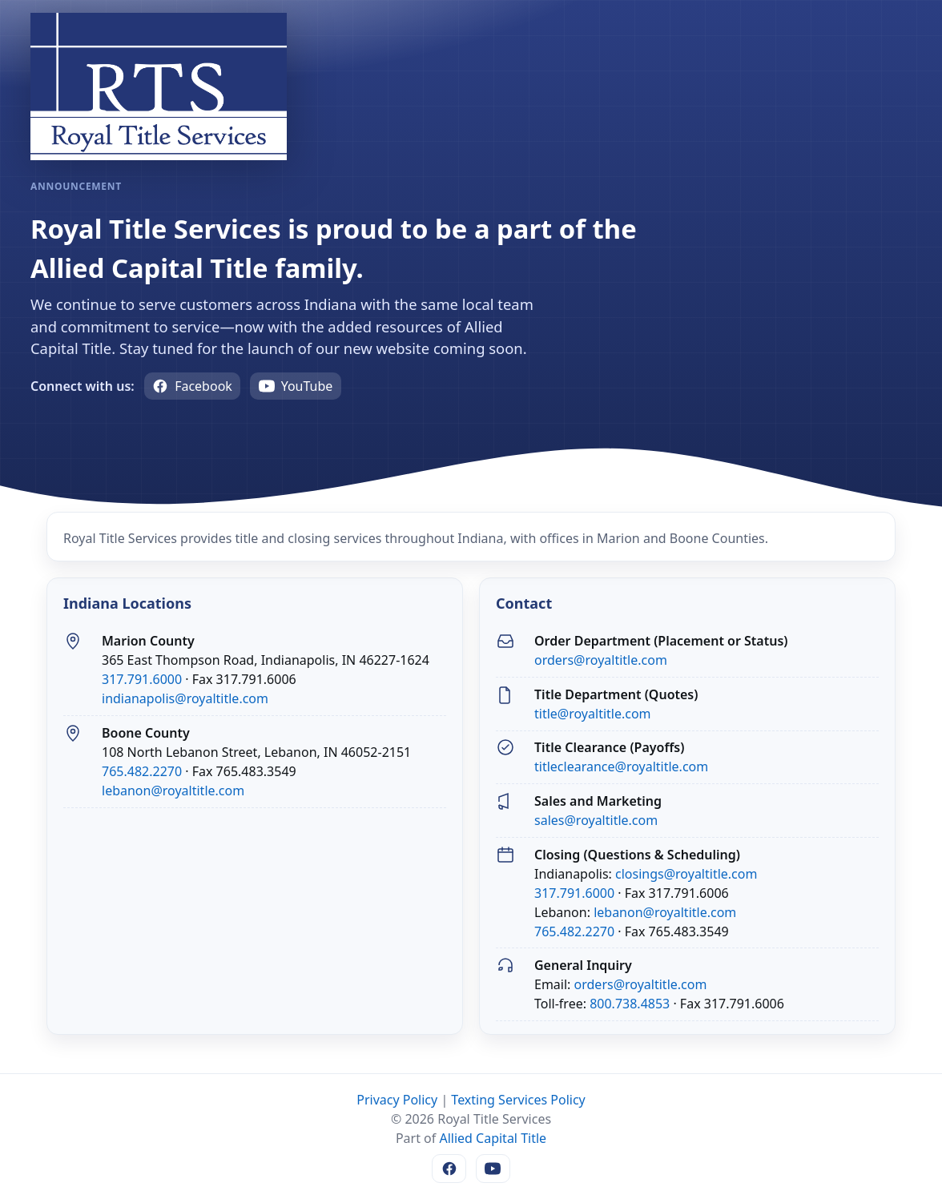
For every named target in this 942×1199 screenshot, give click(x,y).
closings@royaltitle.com (686, 874)
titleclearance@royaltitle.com (621, 766)
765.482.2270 (142, 771)
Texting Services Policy (518, 1099)
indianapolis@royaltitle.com (185, 698)
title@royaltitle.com (592, 713)
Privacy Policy (396, 1099)
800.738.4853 (630, 1003)
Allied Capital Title (492, 1138)
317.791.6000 (142, 679)
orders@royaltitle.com (600, 660)
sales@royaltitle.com (596, 820)
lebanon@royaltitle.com (173, 790)
